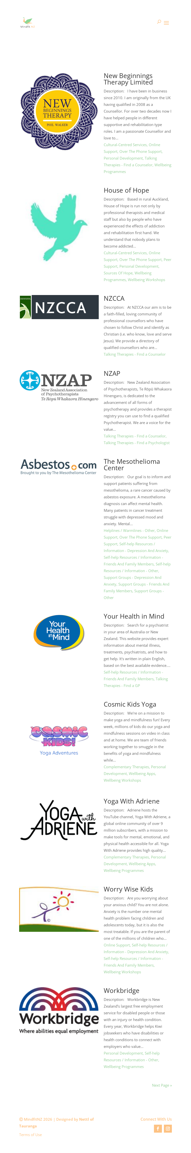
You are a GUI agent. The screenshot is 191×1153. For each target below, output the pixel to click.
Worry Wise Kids (128, 889)
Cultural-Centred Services (125, 144)
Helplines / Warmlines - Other (129, 530)
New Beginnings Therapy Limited (128, 78)
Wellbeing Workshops (146, 279)
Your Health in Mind (134, 616)
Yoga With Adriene (132, 801)
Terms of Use (30, 1134)
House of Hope (126, 190)
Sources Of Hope (118, 272)
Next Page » (162, 1085)
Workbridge (122, 990)
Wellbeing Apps (142, 773)
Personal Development (123, 158)
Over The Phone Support (140, 151)
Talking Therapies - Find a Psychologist (137, 442)
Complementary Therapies (126, 766)
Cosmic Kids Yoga (130, 704)
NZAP (112, 373)
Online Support (117, 944)
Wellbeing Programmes (124, 870)
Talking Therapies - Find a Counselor (135, 354)
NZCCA (114, 298)
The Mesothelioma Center (132, 464)
